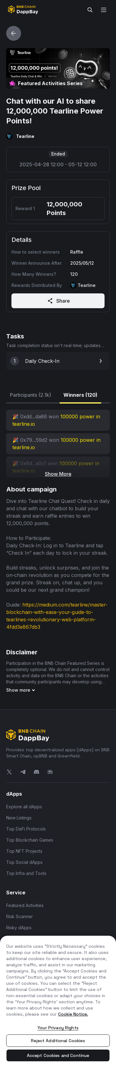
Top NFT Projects (24, 851)
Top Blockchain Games (29, 840)
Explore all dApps (24, 806)
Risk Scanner (19, 916)
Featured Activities (25, 905)
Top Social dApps (24, 862)
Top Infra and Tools (26, 873)
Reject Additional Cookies (58, 1040)
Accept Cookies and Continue (58, 1055)
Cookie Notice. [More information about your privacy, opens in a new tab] (73, 1014)
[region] (58, 1002)
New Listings (19, 817)
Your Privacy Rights (58, 1027)
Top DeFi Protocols (26, 828)
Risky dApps (19, 927)
